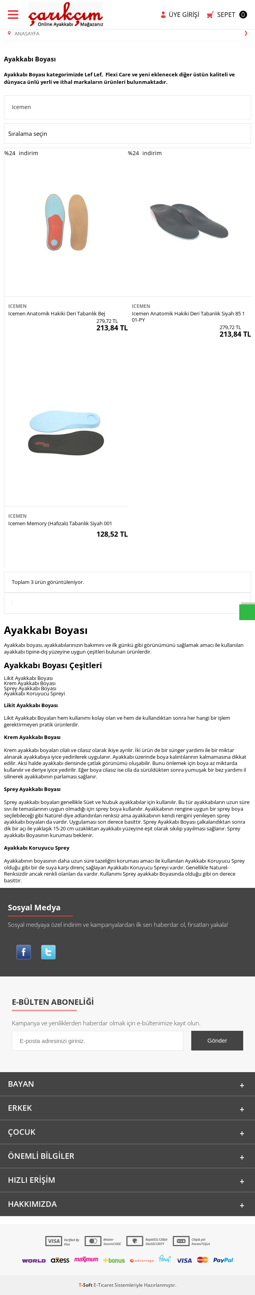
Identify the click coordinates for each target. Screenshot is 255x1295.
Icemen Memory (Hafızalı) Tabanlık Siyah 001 (60, 523)
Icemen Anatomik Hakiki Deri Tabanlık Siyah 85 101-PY (188, 316)
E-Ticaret (103, 1285)
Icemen (21, 107)
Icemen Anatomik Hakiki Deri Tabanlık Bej (56, 313)
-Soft (86, 1285)
